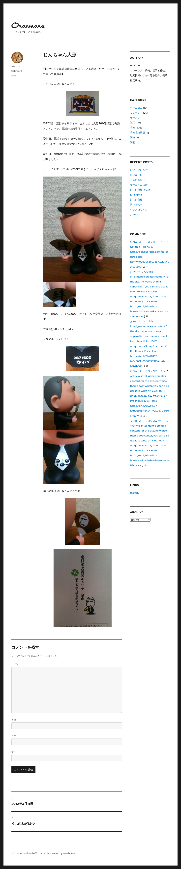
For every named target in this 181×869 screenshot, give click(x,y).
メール (14, 735)
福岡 (132, 122)
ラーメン (135, 117)
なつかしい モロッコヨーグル (147, 241)
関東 (132, 137)
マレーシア (136, 112)
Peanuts (15, 66)
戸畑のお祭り (137, 179)
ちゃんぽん (136, 107)
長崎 (13, 75)
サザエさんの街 (139, 184)
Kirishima (136, 194)
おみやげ (135, 214)
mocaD (134, 492)
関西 (132, 142)
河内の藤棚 (136, 199)
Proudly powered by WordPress (57, 853)
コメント (16, 664)
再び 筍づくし (138, 204)
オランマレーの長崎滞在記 (24, 853)
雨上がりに (136, 174)
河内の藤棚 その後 (140, 189)
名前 (13, 719)
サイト (14, 751)
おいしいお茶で (139, 169)
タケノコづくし (139, 209)
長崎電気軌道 (137, 132)
